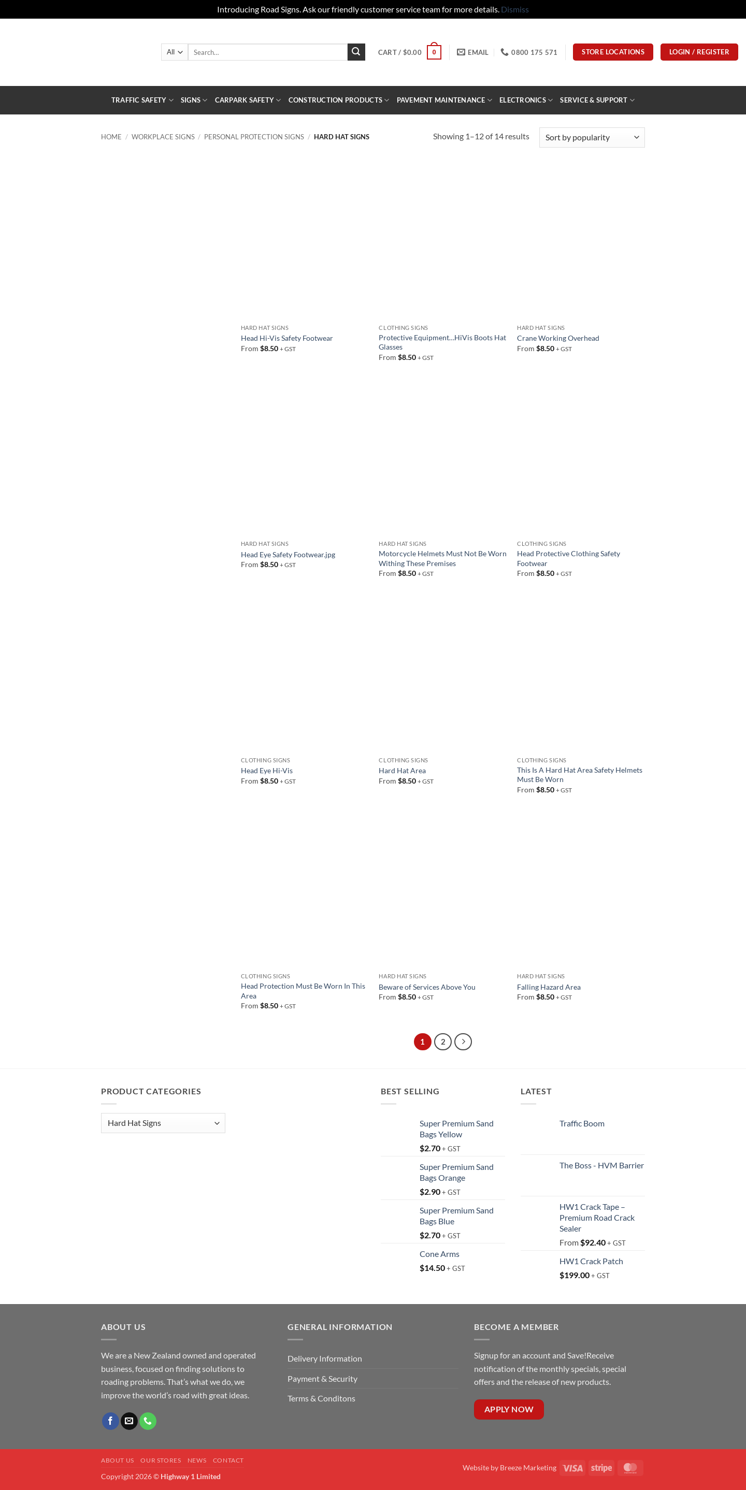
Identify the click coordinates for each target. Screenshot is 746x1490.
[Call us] (147, 1421)
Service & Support (597, 100)
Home (111, 137)
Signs (194, 100)
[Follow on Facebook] (110, 1421)
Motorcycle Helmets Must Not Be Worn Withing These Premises (443, 558)
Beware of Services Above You (427, 986)
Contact (228, 1460)
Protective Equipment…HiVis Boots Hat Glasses (442, 342)
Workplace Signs (163, 137)
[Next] (463, 1042)
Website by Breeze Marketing (509, 1467)
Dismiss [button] (515, 9)
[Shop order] (592, 137)
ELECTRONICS (526, 100)
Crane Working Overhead (558, 338)
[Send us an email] (129, 1421)
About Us (117, 1460)
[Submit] (356, 52)
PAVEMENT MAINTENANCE (445, 100)
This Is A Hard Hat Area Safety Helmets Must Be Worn (579, 774)
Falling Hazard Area (549, 986)
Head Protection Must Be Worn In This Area (303, 990)
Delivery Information (326, 1358)
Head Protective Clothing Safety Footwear (568, 558)
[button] (409, 52)
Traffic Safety (142, 100)
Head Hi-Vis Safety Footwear (287, 338)
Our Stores (160, 1460)
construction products (339, 100)
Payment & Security (322, 1378)
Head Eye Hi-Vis (267, 770)
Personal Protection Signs (254, 137)
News (197, 1460)
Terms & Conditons (321, 1398)
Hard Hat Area (402, 770)
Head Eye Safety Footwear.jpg (288, 554)
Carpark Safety (248, 100)
